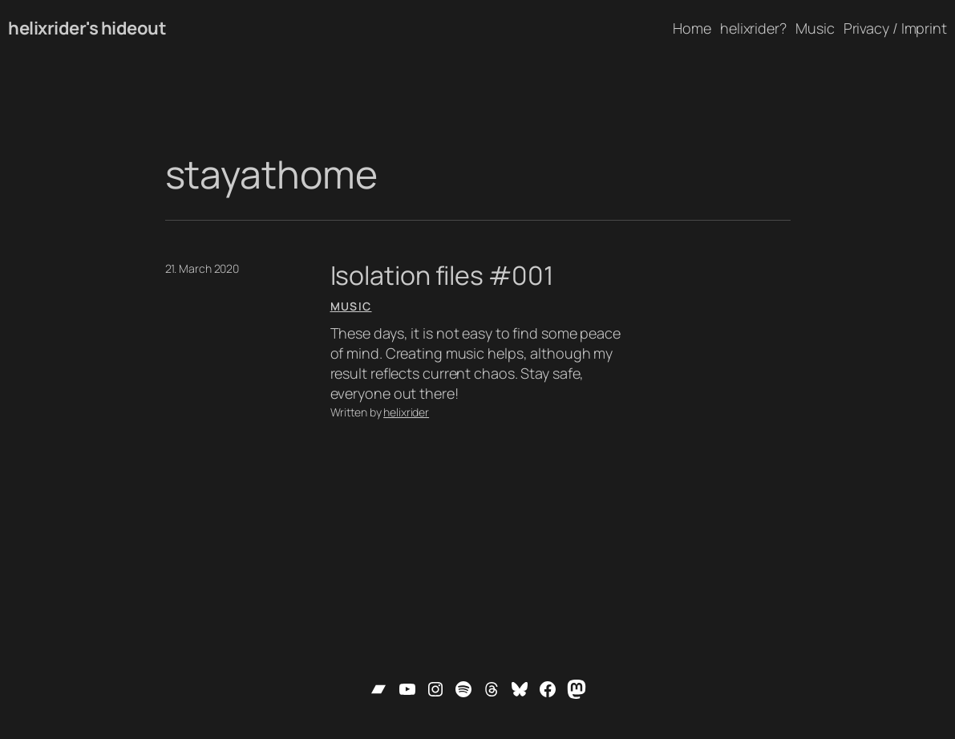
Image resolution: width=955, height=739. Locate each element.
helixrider (406, 412)
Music (351, 306)
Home (692, 28)
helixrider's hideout (87, 28)
